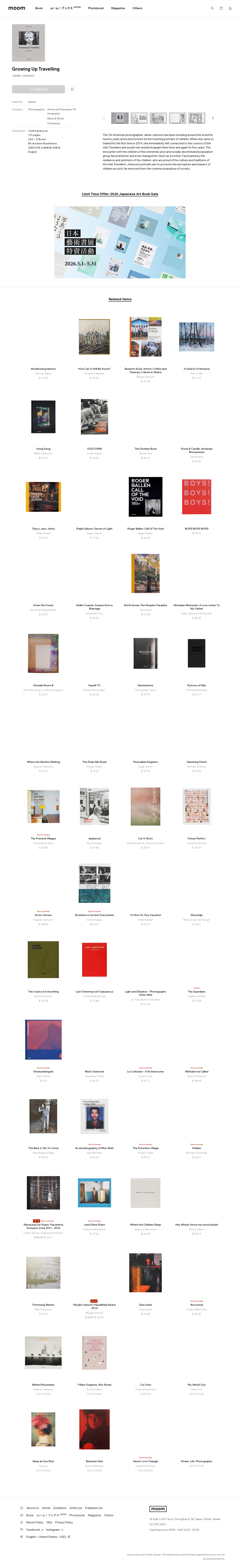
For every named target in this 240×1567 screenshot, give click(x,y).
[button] (212, 118)
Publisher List (94, 1508)
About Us (32, 1508)
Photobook (96, 8)
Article (46, 1508)
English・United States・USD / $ (48, 1537)
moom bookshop (17, 8)
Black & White (55, 118)
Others (137, 8)
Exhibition (60, 1508)
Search (212, 8)
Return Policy (35, 1522)
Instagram (54, 1529)
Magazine (118, 8)
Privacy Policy (64, 1522)
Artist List (76, 1508)
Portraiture (53, 123)
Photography (36, 109)
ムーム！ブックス (65, 8)
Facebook (34, 1529)
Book (39, 8)
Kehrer (32, 102)
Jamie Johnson (23, 75)
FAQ (49, 1522)
